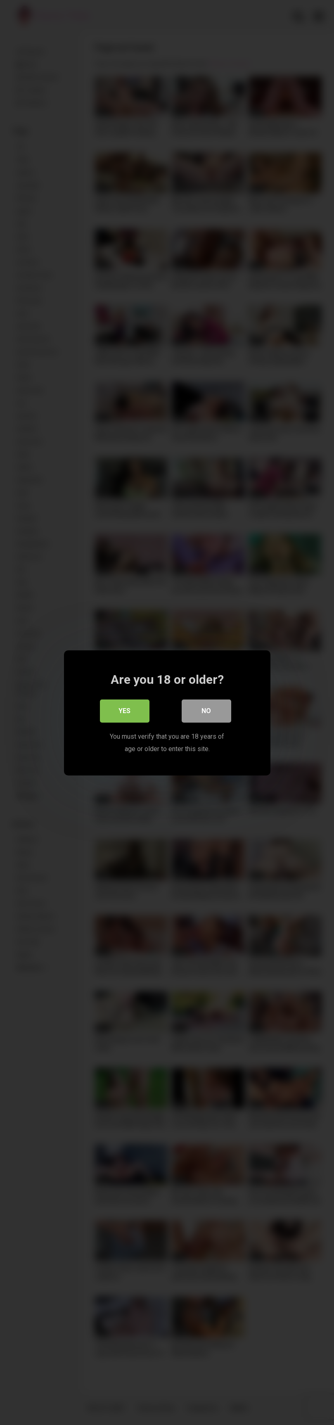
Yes (124, 710)
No (206, 710)
